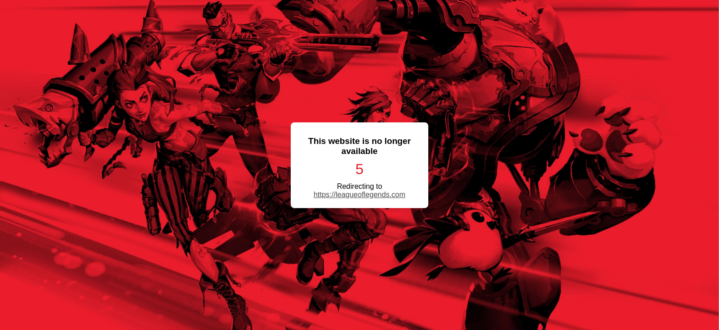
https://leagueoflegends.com (359, 194)
